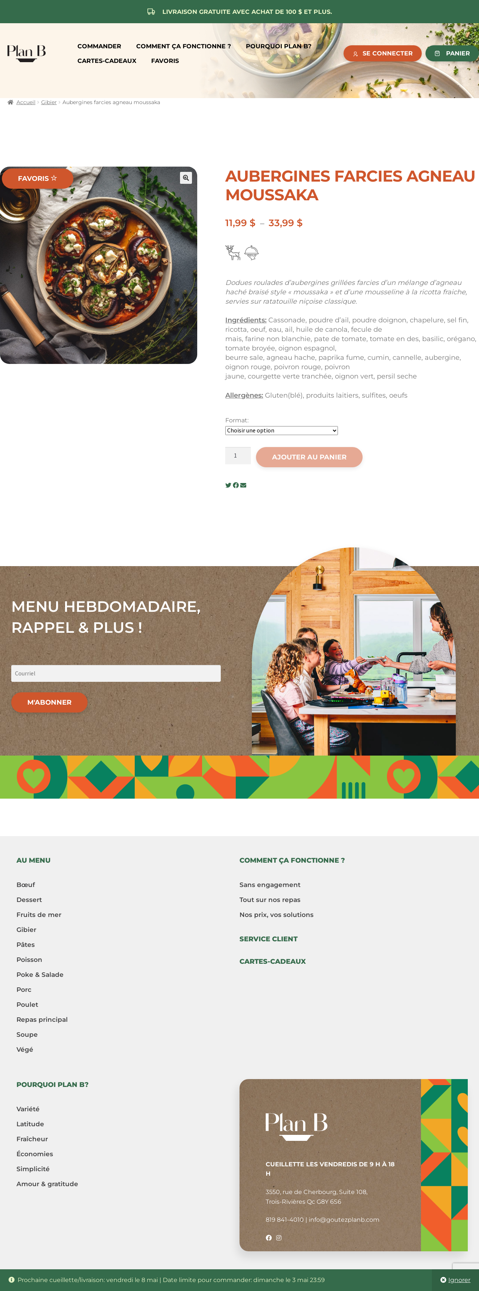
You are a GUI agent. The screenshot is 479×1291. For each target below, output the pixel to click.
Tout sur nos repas (270, 899)
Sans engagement (270, 884)
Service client (269, 939)
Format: (236, 420)
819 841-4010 (285, 1219)
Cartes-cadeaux (106, 60)
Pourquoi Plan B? (278, 46)
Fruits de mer (38, 914)
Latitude (30, 1124)
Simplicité (33, 1169)
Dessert (29, 899)
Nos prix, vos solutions (277, 914)
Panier (458, 53)
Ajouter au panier (309, 457)
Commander (99, 46)
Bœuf (25, 884)
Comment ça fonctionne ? (183, 46)
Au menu (33, 860)
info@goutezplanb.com (344, 1219)
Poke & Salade (40, 974)
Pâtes (25, 944)
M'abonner (49, 702)
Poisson (29, 959)
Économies (34, 1154)
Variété (28, 1109)
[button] (186, 178)
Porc (23, 989)
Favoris (165, 60)
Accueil (26, 102)
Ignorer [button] (459, 1280)
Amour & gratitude (47, 1184)
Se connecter (388, 53)
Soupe (27, 1034)
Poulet (27, 1004)
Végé (24, 1049)
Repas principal (42, 1019)
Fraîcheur (32, 1139)
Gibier (49, 102)
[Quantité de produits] (238, 455)
